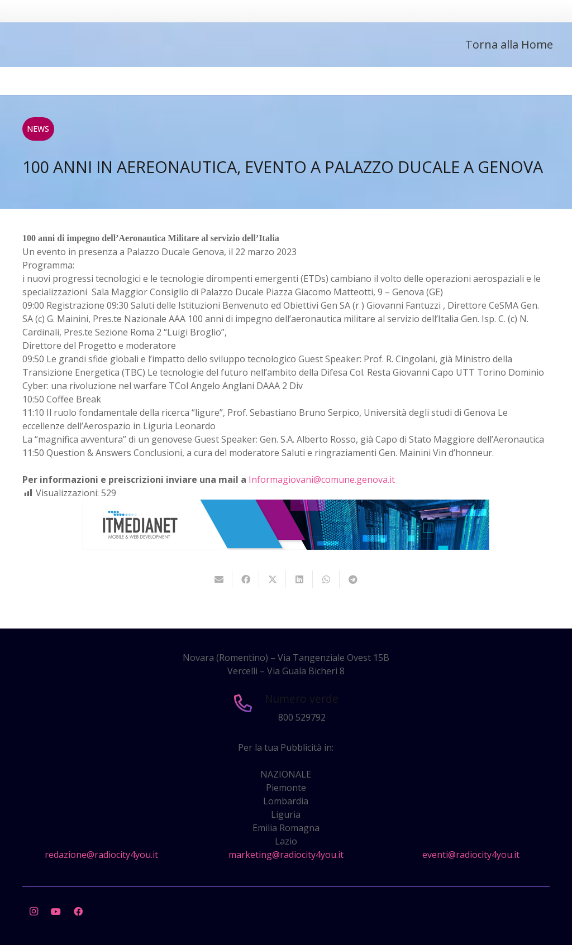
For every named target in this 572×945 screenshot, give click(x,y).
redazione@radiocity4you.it (101, 854)
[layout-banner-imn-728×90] (286, 546)
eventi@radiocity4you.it (470, 854)
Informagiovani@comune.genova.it (322, 479)
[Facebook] (78, 911)
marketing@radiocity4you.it (286, 854)
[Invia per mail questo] (219, 579)
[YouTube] (56, 911)
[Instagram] (33, 911)
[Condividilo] (245, 579)
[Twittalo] (272, 579)
